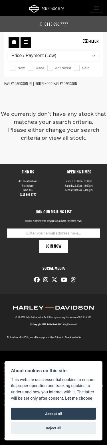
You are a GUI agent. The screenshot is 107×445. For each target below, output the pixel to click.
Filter (90, 41)
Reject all (53, 428)
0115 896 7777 (54, 24)
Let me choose (78, 398)
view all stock (67, 137)
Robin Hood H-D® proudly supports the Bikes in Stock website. (44, 337)
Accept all (53, 414)
